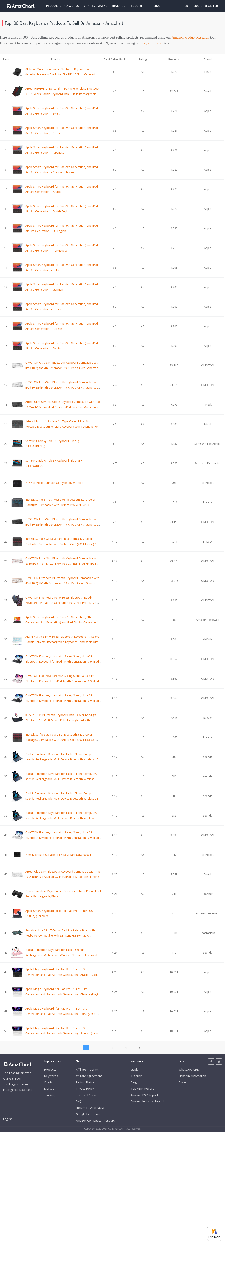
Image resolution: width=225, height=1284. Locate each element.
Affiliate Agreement (89, 1076)
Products (53, 6)
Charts (89, 6)
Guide (135, 1069)
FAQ (78, 1101)
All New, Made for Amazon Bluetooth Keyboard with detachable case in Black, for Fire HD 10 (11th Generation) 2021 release (62, 74)
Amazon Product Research (190, 37)
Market (103, 6)
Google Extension (88, 1114)
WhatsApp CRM (189, 1069)
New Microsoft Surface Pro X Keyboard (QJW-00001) (58, 855)
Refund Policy (85, 1082)
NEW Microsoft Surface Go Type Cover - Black (54, 483)
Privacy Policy (85, 1088)
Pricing (154, 6)
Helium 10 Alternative (90, 1108)
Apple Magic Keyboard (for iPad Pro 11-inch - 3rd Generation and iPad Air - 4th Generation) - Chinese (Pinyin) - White (62, 994)
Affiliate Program (87, 1069)
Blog (134, 1082)
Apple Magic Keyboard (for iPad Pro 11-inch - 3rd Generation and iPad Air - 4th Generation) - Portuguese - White (61, 1014)
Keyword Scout (152, 43)
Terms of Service (87, 1095)
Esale (182, 1082)
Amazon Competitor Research (96, 1120)
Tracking (49, 1095)
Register (211, 6)
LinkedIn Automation (192, 1076)
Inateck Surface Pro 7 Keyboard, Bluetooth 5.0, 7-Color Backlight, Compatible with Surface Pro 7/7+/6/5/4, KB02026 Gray (60, 505)
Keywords (51, 1076)
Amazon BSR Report (144, 1095)
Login (198, 6)
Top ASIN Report (142, 1088)
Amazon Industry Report (147, 1101)
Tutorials (137, 1076)
